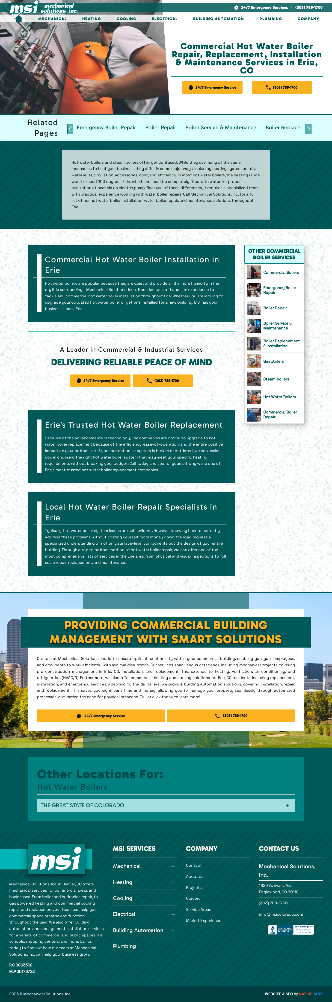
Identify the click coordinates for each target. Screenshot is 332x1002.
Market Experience (203, 920)
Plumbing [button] (271, 18)
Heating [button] (91, 18)
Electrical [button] (165, 18)
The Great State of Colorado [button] (82, 805)
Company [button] (309, 18)
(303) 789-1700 (273, 902)
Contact (194, 865)
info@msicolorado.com (281, 914)
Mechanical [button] (52, 18)
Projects (194, 887)
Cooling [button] (126, 18)
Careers (193, 898)
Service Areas (198, 909)
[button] (261, 7)
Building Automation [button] (218, 18)
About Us (194, 876)
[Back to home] (43, 7)
